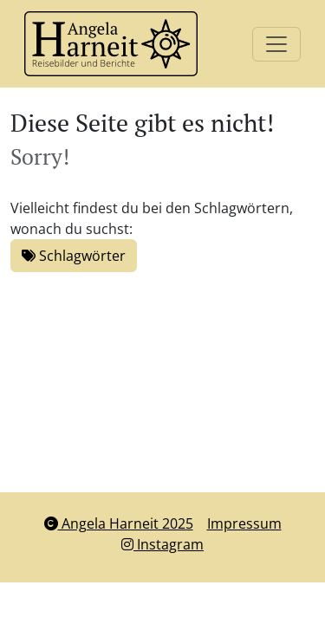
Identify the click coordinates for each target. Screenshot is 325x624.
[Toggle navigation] (276, 44)
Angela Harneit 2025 (118, 523)
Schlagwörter (74, 255)
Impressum (244, 523)
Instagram (162, 544)
